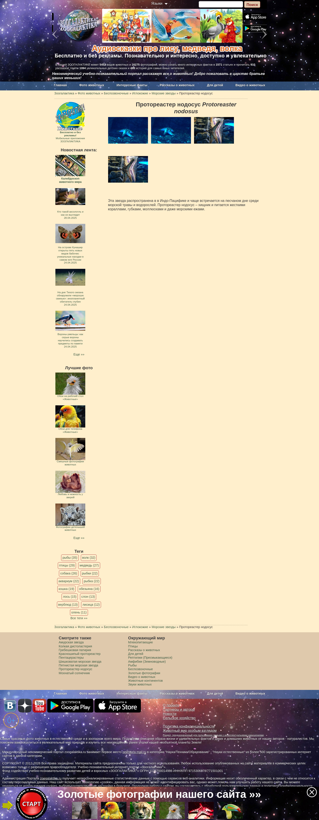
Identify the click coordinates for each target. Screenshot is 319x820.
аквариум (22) (68, 581)
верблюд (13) (68, 604)
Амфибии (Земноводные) (147, 661)
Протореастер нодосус (75, 669)
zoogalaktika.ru (51, 778)
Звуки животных (140, 684)
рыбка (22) (91, 581)
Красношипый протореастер (80, 654)
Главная (60, 85)
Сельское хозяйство (179, 718)
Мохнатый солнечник (74, 673)
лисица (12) (91, 604)
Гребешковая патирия (75, 650)
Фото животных (91, 85)
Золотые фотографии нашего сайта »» (159, 794)
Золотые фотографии (144, 673)
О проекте (171, 705)
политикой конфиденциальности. (288, 786)
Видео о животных (250, 85)
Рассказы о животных (177, 85)
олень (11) (79, 612)
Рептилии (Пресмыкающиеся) (150, 657)
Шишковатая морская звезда (80, 661)
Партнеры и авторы (179, 709)
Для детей (215, 85)
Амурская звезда (71, 642)
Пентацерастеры (71, 657)
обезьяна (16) (89, 589)
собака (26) (68, 573)
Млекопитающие (140, 642)
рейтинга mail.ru (134, 752)
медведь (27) (89, 565)
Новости (169, 714)
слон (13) (88, 596)
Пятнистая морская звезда (78, 665)
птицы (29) (67, 565)
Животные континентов (145, 680)
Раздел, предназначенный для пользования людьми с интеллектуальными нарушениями (213, 735)
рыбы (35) (69, 557)
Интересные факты (132, 85)
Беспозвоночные (140, 669)
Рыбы (132, 665)
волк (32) (88, 557)
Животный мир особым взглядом (190, 730)
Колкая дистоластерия (75, 646)
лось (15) (69, 596)
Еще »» (79, 354)
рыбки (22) (90, 573)
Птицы (133, 646)
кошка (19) (66, 589)
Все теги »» (79, 618)
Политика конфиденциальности (189, 726)
